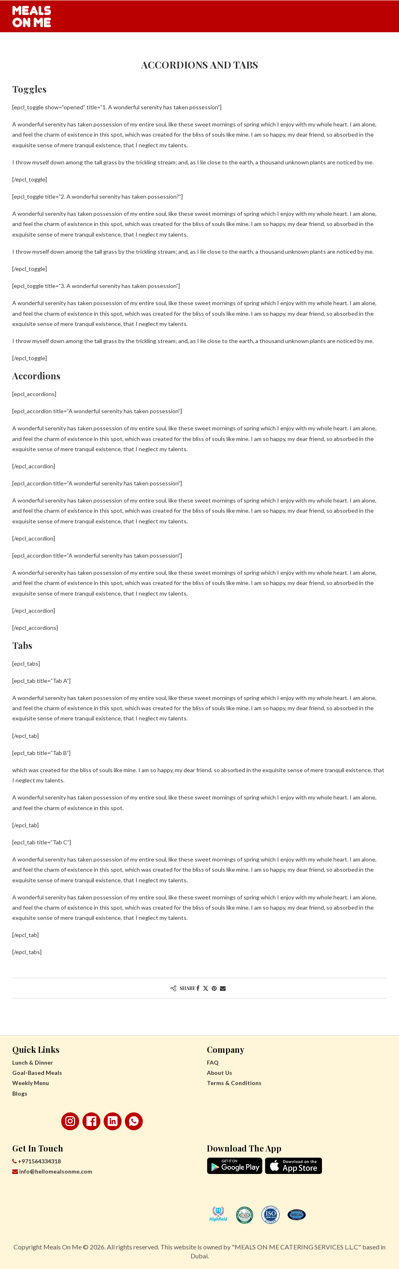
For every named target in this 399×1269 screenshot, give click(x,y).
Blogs (19, 1093)
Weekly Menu (179, 49)
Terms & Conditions (234, 1082)
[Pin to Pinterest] (214, 988)
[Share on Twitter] (205, 988)
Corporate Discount (320, 49)
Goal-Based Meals (116, 49)
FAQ (213, 1062)
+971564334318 (36, 1161)
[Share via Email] (223, 988)
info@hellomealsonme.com (52, 1171)
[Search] (383, 49)
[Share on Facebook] (198, 988)
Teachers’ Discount (243, 49)
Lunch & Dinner (51, 49)
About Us (219, 1072)
